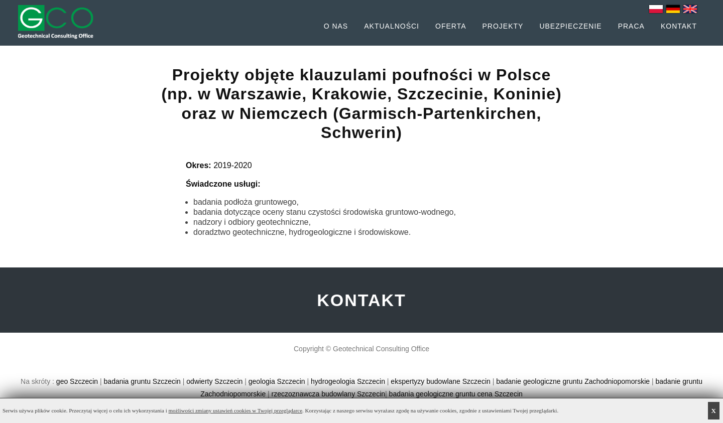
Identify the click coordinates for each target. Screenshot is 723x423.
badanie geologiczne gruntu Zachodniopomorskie (573, 381)
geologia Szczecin (277, 381)
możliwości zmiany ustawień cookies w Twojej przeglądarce (236, 410)
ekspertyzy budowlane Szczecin (440, 381)
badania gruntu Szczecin (142, 381)
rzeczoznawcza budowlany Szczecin (328, 394)
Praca (631, 26)
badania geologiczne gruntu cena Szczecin (456, 394)
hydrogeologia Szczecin (348, 381)
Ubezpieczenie (570, 26)
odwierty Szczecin (214, 381)
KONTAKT (361, 300)
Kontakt (679, 26)
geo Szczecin (77, 381)
